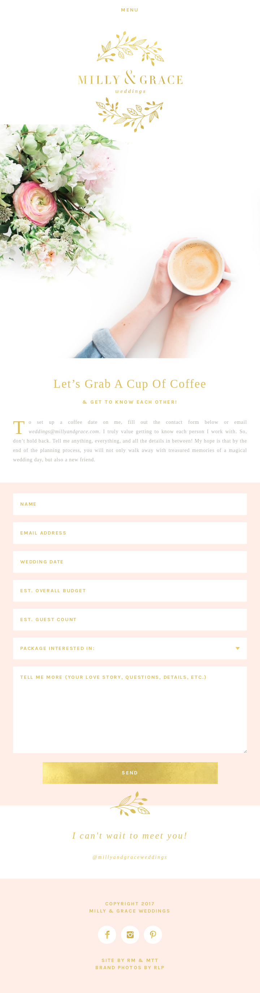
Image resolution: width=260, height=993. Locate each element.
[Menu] (130, 10)
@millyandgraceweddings (130, 857)
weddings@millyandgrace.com (64, 431)
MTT (152, 960)
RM (131, 960)
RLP (159, 968)
